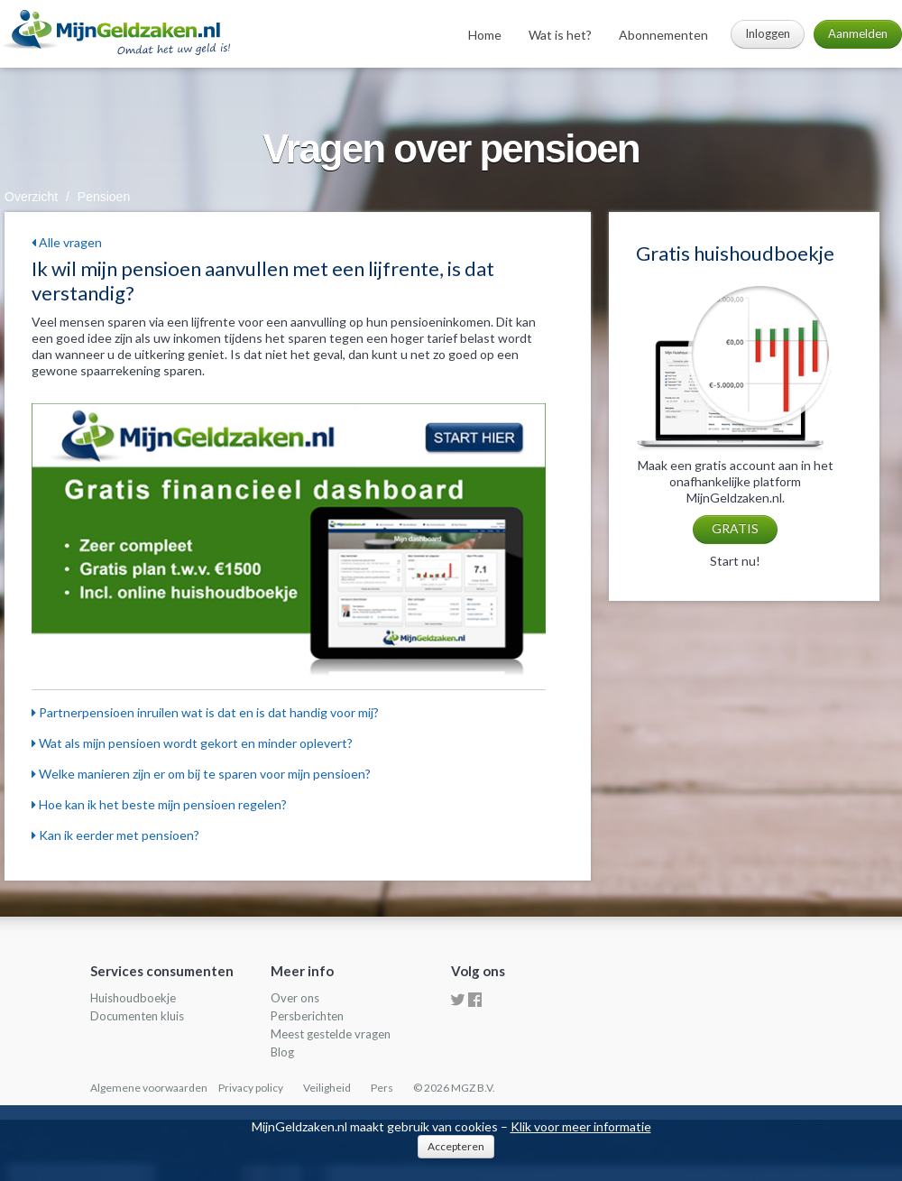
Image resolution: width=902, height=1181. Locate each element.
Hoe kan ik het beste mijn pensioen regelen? (159, 804)
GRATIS (735, 528)
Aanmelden (858, 33)
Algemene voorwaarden (148, 1087)
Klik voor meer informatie (581, 1126)
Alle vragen (67, 242)
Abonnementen (663, 34)
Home (485, 34)
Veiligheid (327, 1087)
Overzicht (31, 196)
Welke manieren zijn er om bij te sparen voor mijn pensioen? (201, 773)
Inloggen (767, 33)
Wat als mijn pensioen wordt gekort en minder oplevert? (192, 743)
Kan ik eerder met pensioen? (115, 835)
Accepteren (456, 1146)
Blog (282, 1052)
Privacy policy (250, 1087)
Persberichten (307, 1016)
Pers (382, 1087)
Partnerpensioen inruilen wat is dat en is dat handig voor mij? (205, 712)
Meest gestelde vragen (331, 1034)
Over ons (295, 998)
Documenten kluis (137, 1016)
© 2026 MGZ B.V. (454, 1087)
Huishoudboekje (133, 998)
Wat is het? (560, 34)
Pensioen (104, 196)
